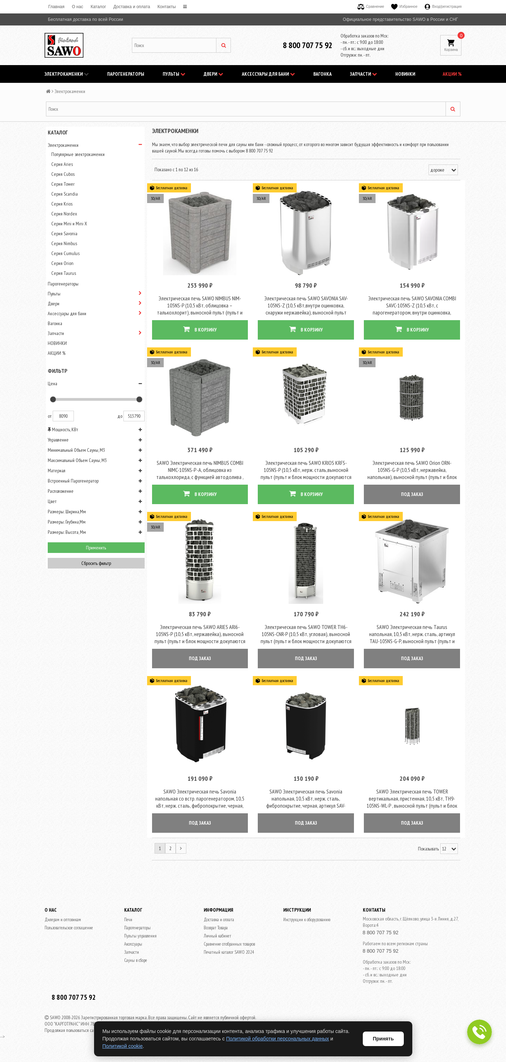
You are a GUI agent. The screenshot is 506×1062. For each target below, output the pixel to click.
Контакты (166, 6)
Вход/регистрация (443, 6)
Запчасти (363, 74)
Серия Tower (63, 184)
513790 (134, 416)
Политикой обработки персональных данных (277, 1038)
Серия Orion (62, 263)
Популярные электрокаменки (78, 154)
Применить (96, 547)
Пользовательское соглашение (69, 932)
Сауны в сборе (135, 965)
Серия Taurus (63, 273)
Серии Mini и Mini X (69, 223)
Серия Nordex (64, 213)
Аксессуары (133, 949)
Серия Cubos (63, 174)
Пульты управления (140, 940)
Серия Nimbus (64, 243)
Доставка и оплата (132, 6)
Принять (383, 1038)
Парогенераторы (125, 74)
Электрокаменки (67, 74)
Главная (56, 6)
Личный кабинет (217, 940)
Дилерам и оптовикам (63, 924)
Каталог (98, 6)
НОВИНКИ (405, 74)
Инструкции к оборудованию (306, 924)
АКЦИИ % (452, 74)
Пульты (174, 74)
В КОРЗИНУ (200, 330)
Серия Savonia (64, 233)
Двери (213, 74)
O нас (77, 6)
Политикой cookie (123, 1046)
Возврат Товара (216, 932)
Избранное (404, 6)
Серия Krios (61, 204)
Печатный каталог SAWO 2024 (229, 957)
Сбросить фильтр (96, 563)
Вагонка (322, 74)
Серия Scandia (64, 194)
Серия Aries (62, 164)
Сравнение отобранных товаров (229, 949)
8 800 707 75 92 (307, 45)
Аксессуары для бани (268, 74)
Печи (128, 924)
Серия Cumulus (65, 253)
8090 (63, 416)
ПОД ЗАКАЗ (412, 496)
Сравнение (370, 6)
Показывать (428, 853)
